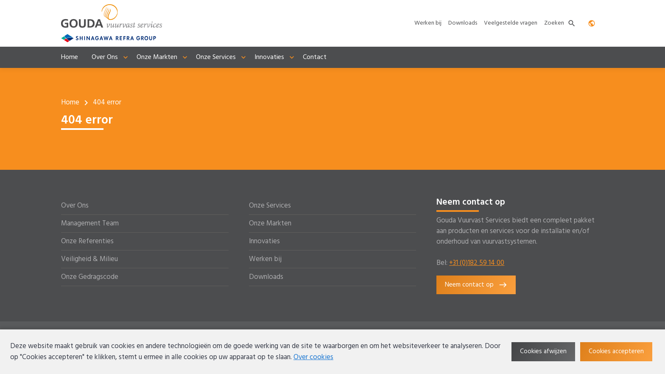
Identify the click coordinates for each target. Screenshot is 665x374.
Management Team (90, 223)
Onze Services (270, 205)
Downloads (266, 277)
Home (70, 102)
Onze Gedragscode (89, 277)
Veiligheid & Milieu (89, 259)
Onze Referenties (87, 241)
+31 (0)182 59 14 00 (476, 263)
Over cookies (313, 357)
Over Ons (75, 205)
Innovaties (264, 241)
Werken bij (265, 259)
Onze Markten (270, 223)
